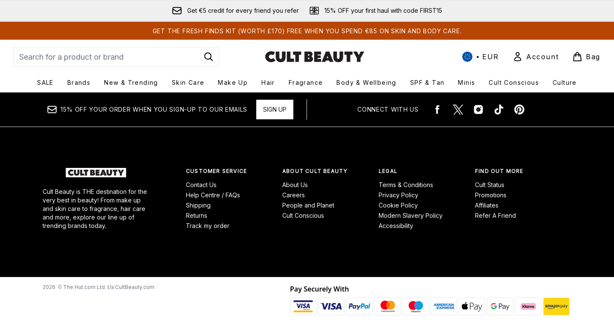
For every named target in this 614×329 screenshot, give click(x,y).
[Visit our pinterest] (519, 109)
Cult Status (489, 184)
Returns (196, 215)
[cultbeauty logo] (314, 56)
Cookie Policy (398, 205)
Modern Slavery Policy (411, 215)
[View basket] (586, 57)
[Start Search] (208, 56)
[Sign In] (535, 56)
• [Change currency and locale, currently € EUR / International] (480, 57)
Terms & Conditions (406, 184)
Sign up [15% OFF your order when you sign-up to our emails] (275, 109)
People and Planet (308, 205)
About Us (295, 184)
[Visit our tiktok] (499, 109)
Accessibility (396, 225)
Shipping (198, 205)
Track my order (207, 225)
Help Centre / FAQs (213, 195)
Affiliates (486, 205)
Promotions (491, 195)
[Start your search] (116, 56)
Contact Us (201, 184)
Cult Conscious (303, 215)
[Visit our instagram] (478, 109)
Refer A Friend (495, 215)
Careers (293, 195)
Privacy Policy (398, 195)
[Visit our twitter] (458, 109)
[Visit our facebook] (437, 109)
